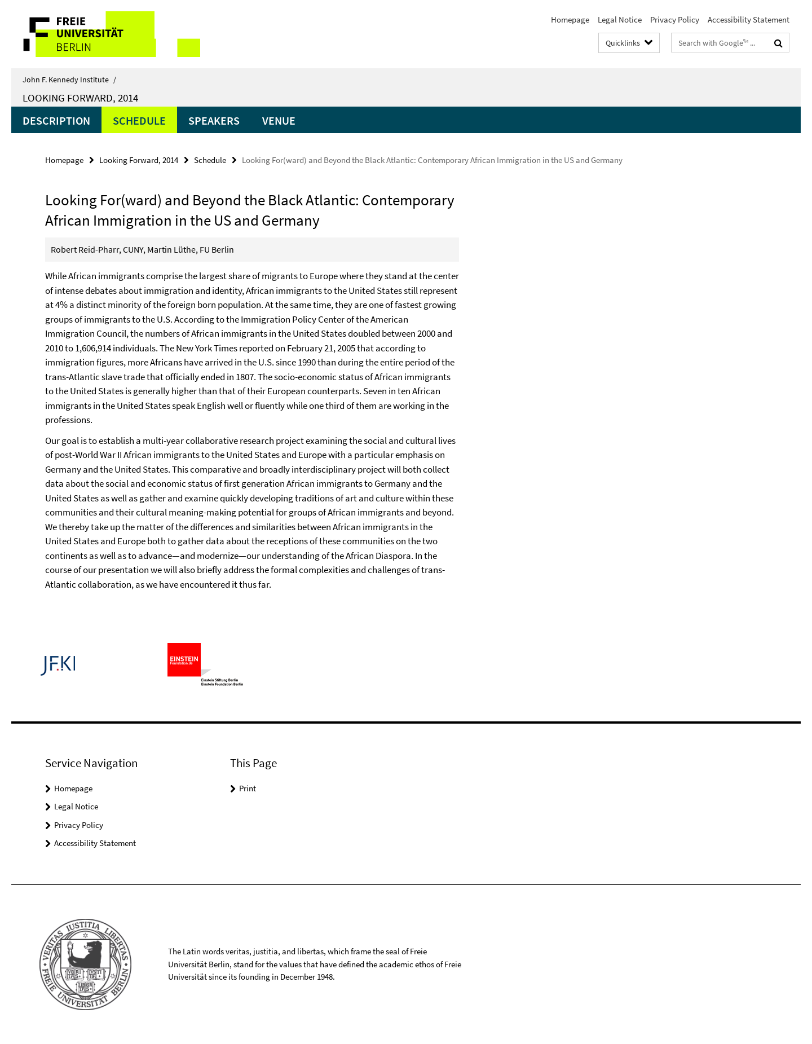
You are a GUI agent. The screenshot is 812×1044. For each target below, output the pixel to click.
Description (56, 120)
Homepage (570, 19)
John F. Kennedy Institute (69, 79)
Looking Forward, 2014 (80, 97)
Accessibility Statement (748, 19)
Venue (278, 120)
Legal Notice (620, 19)
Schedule (139, 120)
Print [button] (247, 788)
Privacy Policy (674, 19)
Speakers (214, 120)
